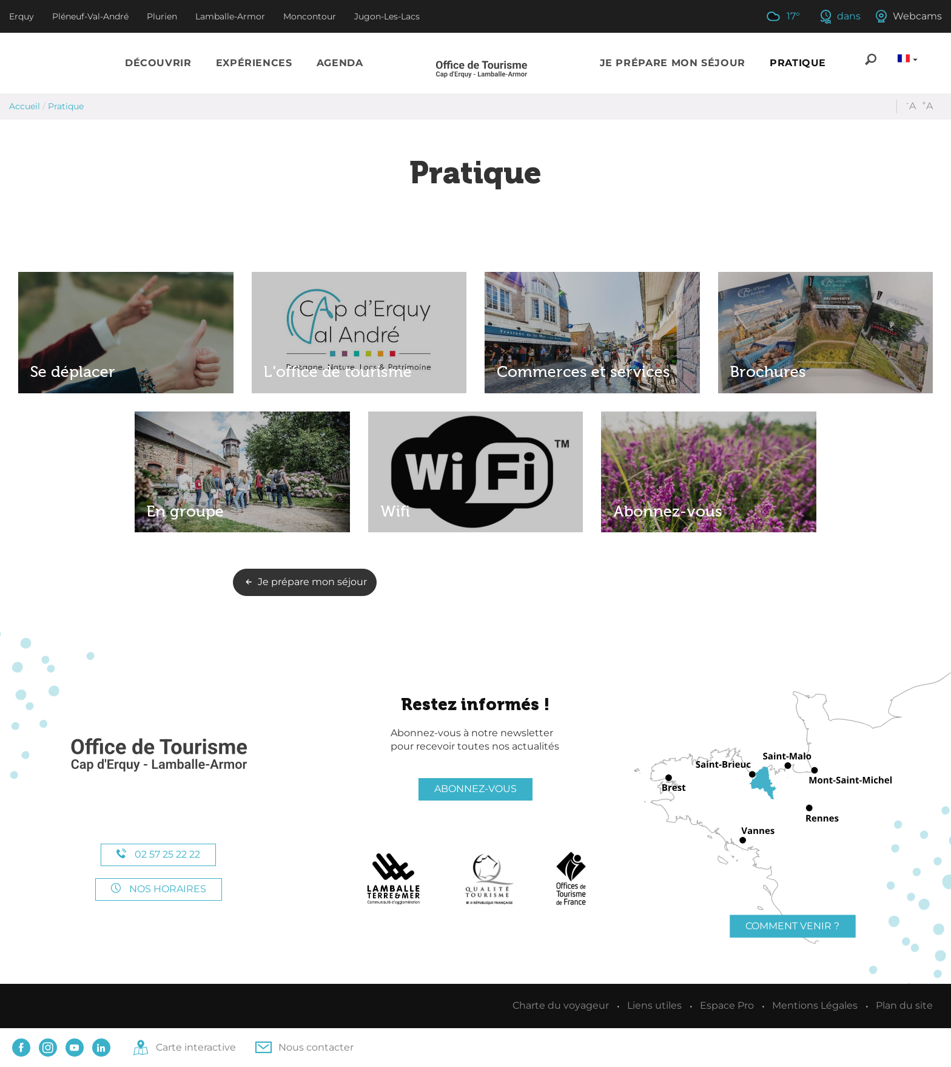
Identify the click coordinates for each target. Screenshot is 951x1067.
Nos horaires (158, 889)
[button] (158, 63)
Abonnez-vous (475, 788)
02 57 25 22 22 (158, 854)
